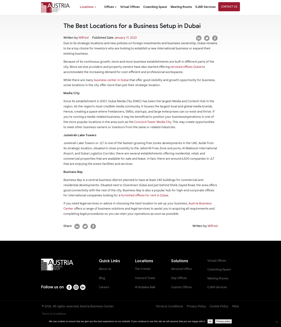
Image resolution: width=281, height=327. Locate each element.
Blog (102, 278)
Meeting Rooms (181, 7)
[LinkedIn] (83, 287)
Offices (110, 7)
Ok (210, 321)
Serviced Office (181, 269)
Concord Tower (145, 278)
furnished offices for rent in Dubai (144, 195)
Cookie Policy (218, 306)
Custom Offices (182, 287)
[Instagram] (76, 287)
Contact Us (229, 6)
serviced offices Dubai (185, 67)
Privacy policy (223, 321)
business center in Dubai (111, 80)
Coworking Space (155, 7)
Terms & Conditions (169, 306)
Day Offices (179, 278)
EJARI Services (206, 7)
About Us (105, 269)
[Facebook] (69, 287)
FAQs (235, 306)
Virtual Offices (130, 7)
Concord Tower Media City (152, 122)
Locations (88, 7)
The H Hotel (143, 269)
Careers (104, 287)
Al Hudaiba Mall (145, 287)
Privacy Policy (196, 306)
